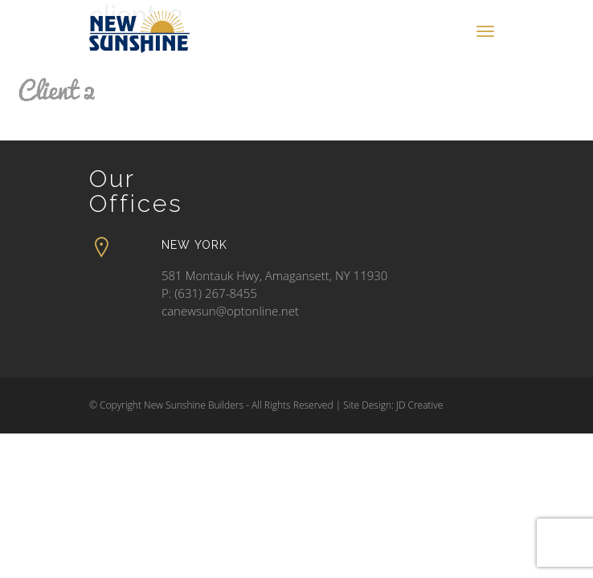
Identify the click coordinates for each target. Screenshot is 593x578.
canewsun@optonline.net (230, 311)
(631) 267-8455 (215, 293)
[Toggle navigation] (485, 31)
